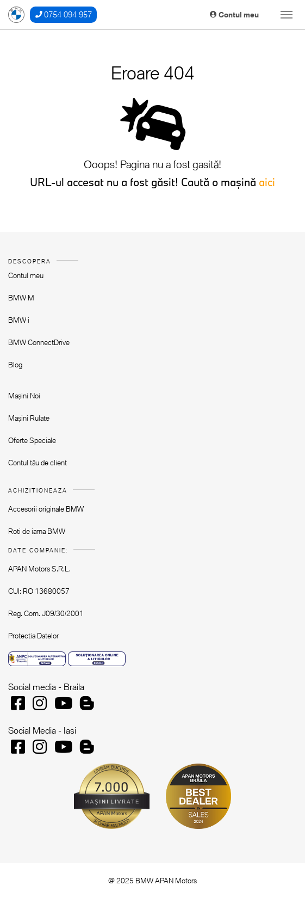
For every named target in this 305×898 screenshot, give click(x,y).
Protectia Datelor (33, 635)
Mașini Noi (24, 395)
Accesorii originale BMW (46, 509)
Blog (15, 364)
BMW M (21, 297)
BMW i (18, 320)
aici (267, 182)
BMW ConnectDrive (39, 342)
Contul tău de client (37, 462)
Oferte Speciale (32, 440)
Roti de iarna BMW (36, 531)
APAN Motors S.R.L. (39, 568)
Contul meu (234, 14)
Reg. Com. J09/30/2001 (46, 613)
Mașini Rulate (28, 418)
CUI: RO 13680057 (39, 591)
